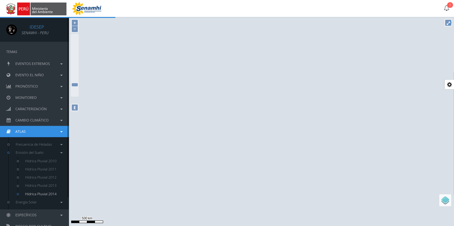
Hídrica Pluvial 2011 (40, 169)
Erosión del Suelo (39, 152)
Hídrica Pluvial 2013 (40, 185)
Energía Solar (39, 202)
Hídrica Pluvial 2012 (40, 177)
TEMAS (11, 51)
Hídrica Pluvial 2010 (40, 161)
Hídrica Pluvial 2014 (40, 193)
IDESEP (33, 27)
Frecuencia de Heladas (39, 144)
